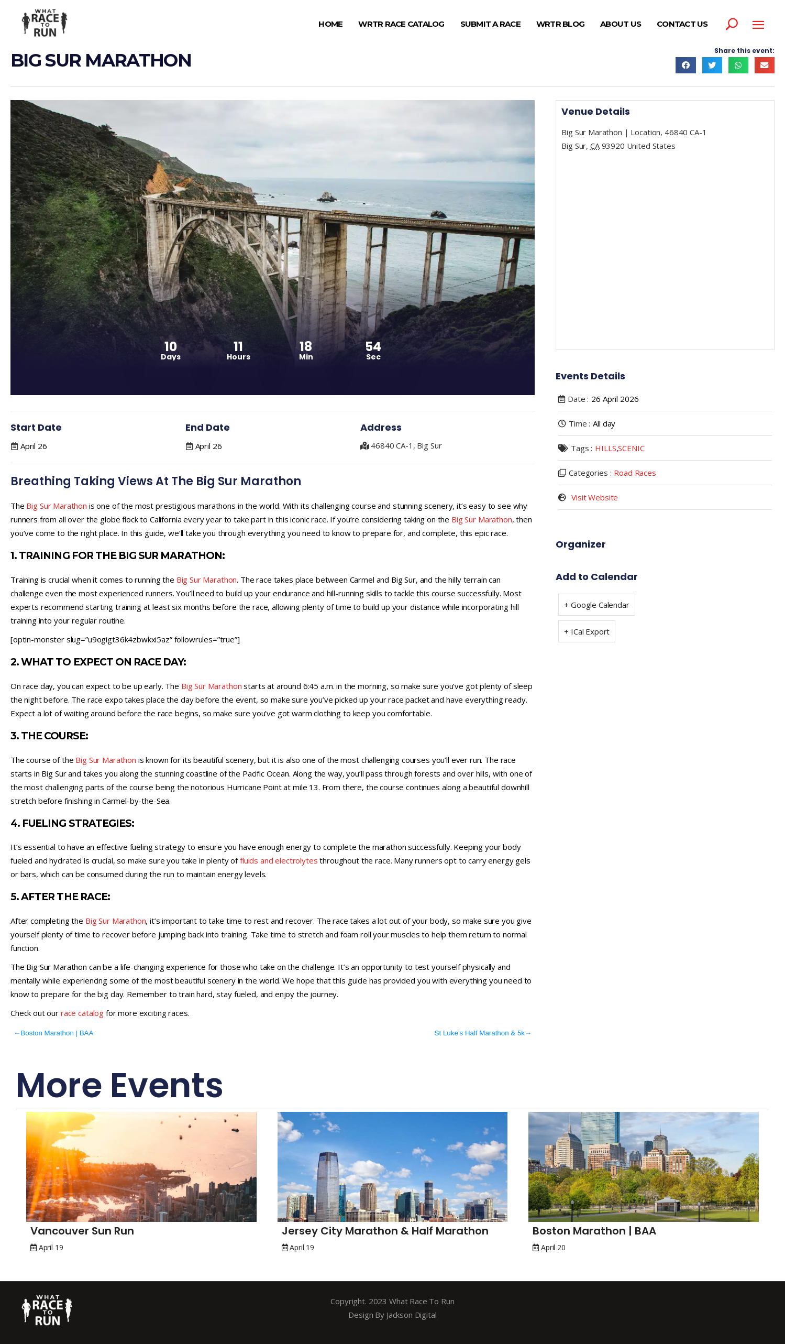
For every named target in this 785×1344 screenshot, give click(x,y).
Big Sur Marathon (56, 505)
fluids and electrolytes (279, 860)
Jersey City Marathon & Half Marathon (385, 1230)
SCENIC (631, 448)
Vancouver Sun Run (82, 1230)
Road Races (635, 472)
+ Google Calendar (596, 604)
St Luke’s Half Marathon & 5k (480, 1033)
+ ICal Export (587, 631)
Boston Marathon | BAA (56, 1033)
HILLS (605, 448)
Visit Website (594, 497)
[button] (685, 65)
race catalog (82, 1013)
